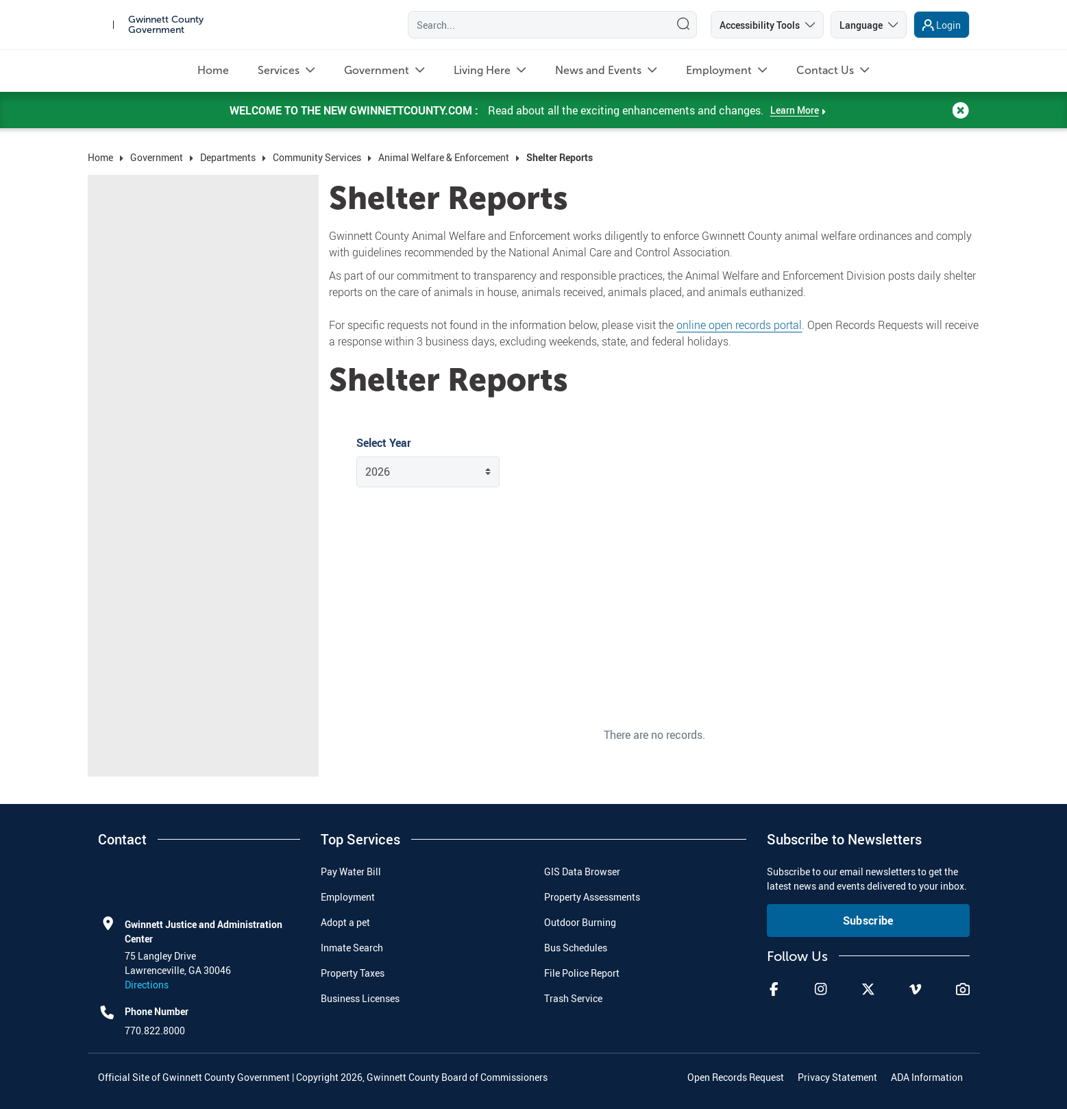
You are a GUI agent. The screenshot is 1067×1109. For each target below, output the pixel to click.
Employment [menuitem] (348, 896)
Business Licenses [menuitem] (360, 998)
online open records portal (739, 324)
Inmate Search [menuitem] (352, 947)
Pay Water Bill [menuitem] (351, 871)
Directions (147, 984)
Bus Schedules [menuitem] (575, 947)
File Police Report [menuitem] (582, 972)
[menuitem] (213, 82)
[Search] (535, 31)
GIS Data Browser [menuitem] (582, 871)
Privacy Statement (837, 1077)
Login (948, 31)
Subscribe (868, 920)
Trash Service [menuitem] (573, 998)
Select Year (383, 442)
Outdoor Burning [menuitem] (580, 922)
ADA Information (927, 1077)
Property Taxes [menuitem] (352, 972)
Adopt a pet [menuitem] (345, 922)
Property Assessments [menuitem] (592, 896)
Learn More (794, 122)
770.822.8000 (155, 1030)
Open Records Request (735, 1077)
